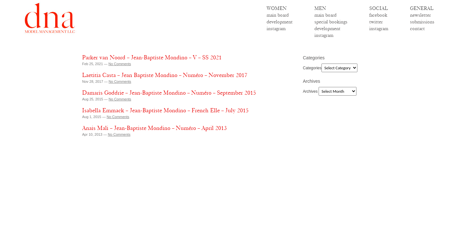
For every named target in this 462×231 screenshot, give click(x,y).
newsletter (420, 15)
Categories (312, 68)
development (280, 22)
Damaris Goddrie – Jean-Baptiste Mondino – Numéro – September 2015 (169, 93)
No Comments (119, 64)
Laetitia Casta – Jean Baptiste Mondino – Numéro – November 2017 (164, 75)
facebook (378, 15)
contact (417, 28)
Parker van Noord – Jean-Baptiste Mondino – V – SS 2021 (152, 57)
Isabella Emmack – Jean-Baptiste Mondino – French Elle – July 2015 (165, 110)
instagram (276, 28)
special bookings (330, 22)
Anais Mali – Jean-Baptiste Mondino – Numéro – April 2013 (154, 128)
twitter (376, 22)
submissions (422, 22)
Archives (310, 91)
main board (278, 15)
